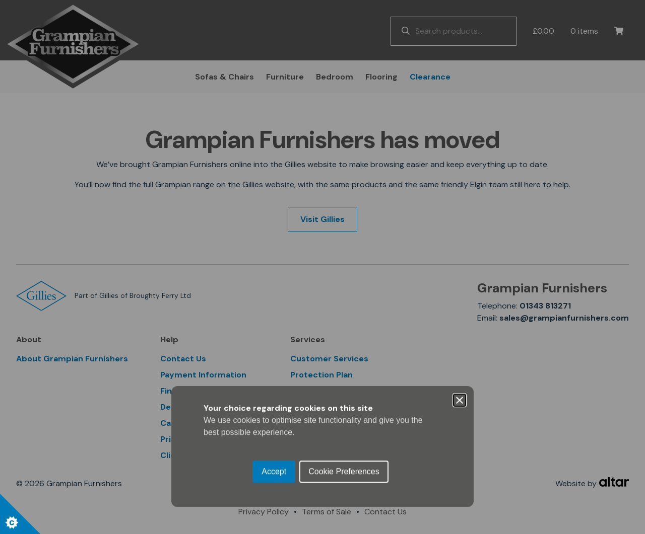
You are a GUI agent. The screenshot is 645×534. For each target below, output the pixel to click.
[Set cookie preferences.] (20, 514)
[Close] (460, 221)
